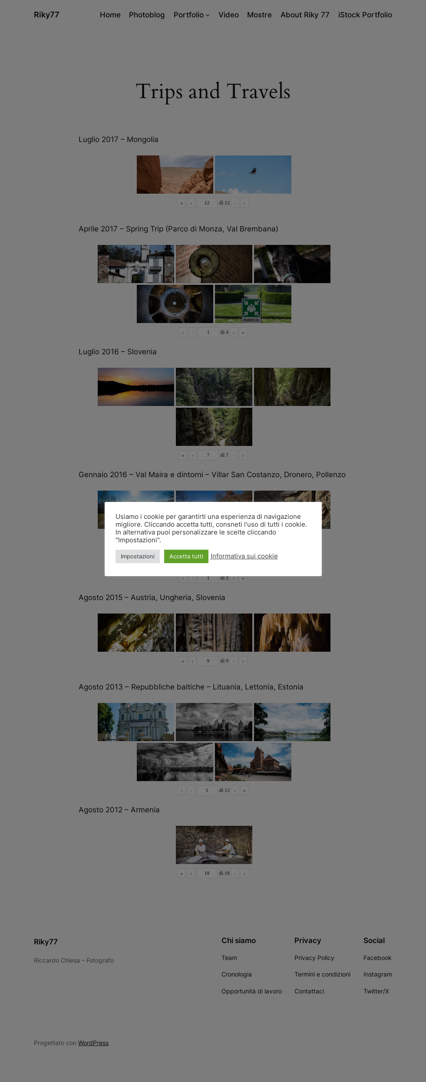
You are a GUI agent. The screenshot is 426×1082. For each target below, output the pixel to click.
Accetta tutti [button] (186, 556)
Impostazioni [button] (138, 556)
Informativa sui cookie (244, 556)
